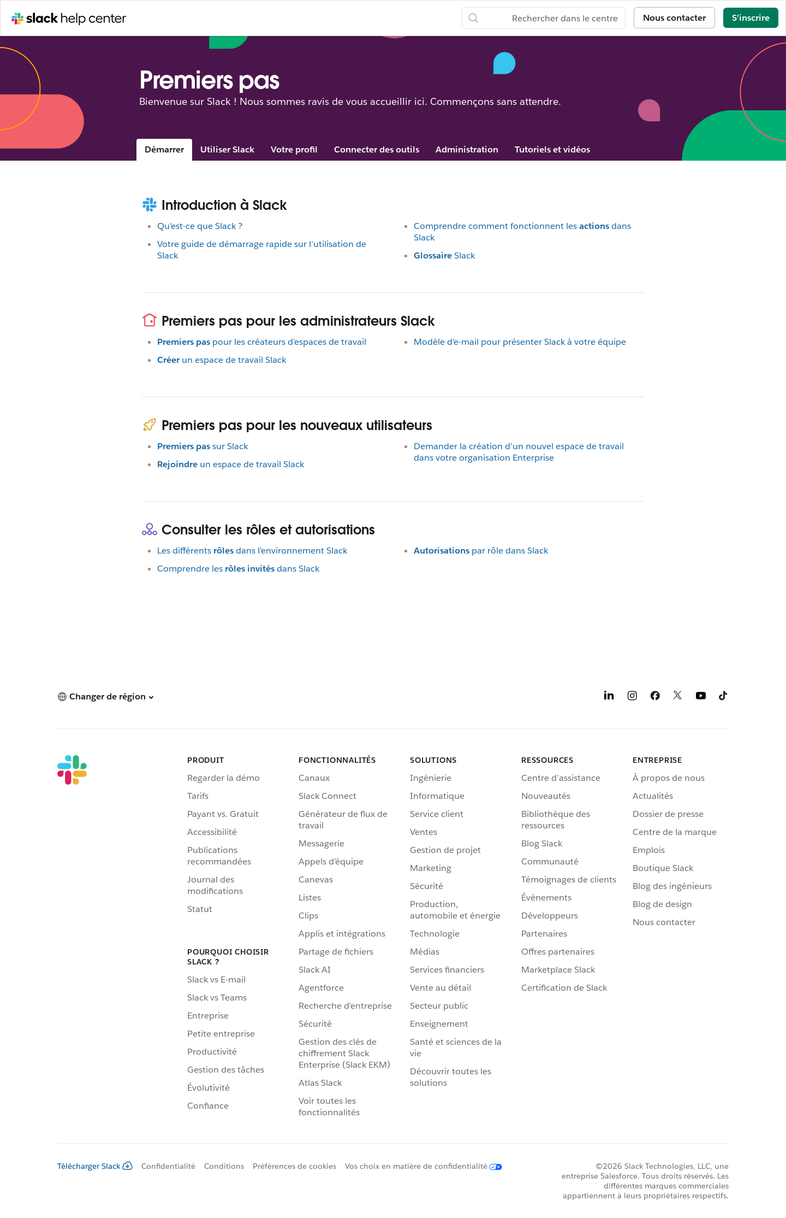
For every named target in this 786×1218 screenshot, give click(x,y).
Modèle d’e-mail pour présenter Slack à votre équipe (520, 342)
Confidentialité (168, 1166)
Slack (444, 255)
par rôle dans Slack (481, 550)
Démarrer (164, 149)
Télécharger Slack (95, 1166)
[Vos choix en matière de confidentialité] (419, 1166)
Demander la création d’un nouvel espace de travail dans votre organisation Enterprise (519, 451)
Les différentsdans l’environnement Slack (252, 550)
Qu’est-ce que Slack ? (199, 226)
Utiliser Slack (227, 149)
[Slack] (72, 938)
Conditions (224, 1166)
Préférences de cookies (294, 1166)
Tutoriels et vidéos (552, 149)
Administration (467, 149)
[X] (678, 697)
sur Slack (202, 446)
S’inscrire (751, 17)
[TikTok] (724, 697)
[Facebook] (655, 697)
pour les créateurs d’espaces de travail (261, 342)
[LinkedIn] (609, 697)
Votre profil (294, 149)
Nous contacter (674, 17)
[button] (105, 696)
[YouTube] (701, 697)
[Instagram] (632, 697)
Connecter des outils (376, 149)
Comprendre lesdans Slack (238, 568)
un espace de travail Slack (221, 360)
